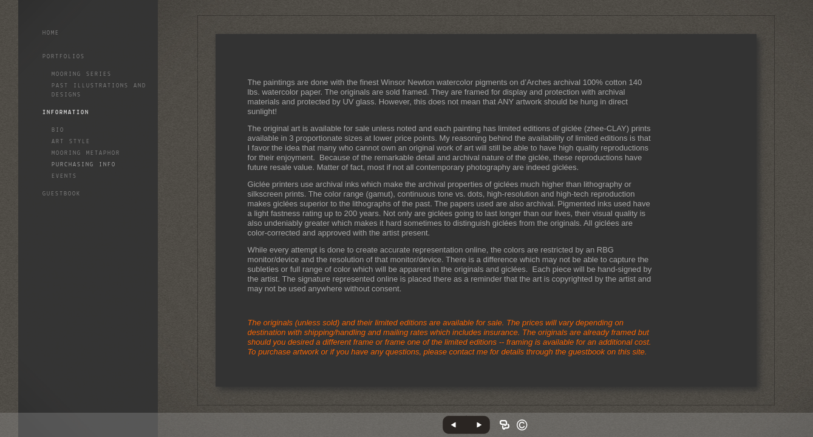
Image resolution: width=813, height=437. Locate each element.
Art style (71, 141)
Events (64, 176)
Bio (58, 130)
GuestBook (62, 194)
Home (51, 33)
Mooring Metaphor (86, 153)
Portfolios (64, 56)
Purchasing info (84, 164)
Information (66, 112)
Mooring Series (82, 74)
